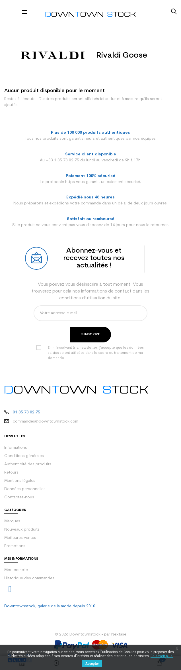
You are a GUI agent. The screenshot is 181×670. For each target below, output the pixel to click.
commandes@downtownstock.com (45, 421)
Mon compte (16, 570)
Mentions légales (19, 481)
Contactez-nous (19, 497)
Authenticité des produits (27, 464)
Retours (11, 472)
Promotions (14, 546)
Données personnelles (25, 489)
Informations (15, 448)
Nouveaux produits (22, 529)
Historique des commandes (29, 578)
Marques (12, 521)
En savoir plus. (162, 656)
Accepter (92, 664)
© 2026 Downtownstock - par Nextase (90, 634)
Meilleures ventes (20, 538)
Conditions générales (24, 456)
